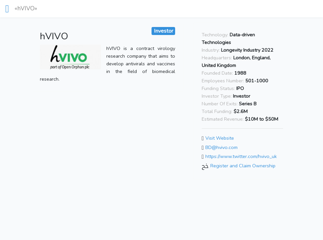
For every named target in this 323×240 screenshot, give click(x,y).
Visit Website (219, 138)
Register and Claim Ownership (242, 165)
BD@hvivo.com (221, 147)
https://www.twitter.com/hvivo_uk (241, 156)
